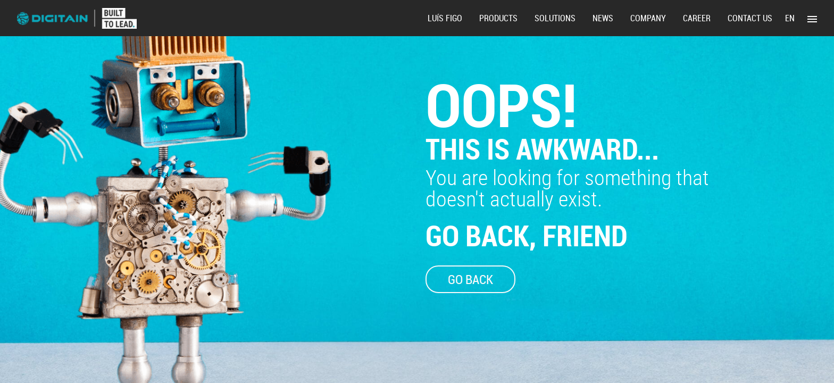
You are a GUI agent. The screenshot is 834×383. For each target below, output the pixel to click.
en (790, 18)
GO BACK (470, 279)
